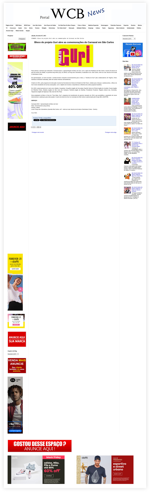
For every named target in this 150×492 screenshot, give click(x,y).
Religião (44, 28)
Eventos (133, 25)
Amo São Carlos (37, 25)
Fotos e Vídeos (82, 25)
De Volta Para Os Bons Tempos (66, 25)
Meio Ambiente (120, 28)
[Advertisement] (17, 162)
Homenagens (104, 25)
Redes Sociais (19, 30)
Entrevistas (52, 28)
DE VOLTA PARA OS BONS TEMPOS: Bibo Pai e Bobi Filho (137, 175)
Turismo (37, 28)
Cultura (98, 28)
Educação (71, 28)
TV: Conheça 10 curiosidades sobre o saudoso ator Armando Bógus (137, 144)
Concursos (13, 28)
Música (140, 25)
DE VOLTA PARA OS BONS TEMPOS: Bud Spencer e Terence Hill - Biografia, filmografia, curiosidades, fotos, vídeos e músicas (133, 83)
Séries (31, 28)
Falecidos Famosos (116, 25)
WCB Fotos (27, 25)
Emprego (90, 28)
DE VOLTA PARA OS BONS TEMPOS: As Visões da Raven (137, 115)
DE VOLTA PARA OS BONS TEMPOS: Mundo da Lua (137, 66)
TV (6, 28)
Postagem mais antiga (110, 132)
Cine (25, 28)
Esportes (126, 25)
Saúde (20, 28)
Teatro (104, 28)
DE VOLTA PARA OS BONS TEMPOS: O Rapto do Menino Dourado (137, 189)
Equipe (28, 30)
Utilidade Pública (81, 28)
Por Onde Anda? (61, 28)
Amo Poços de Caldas (50, 25)
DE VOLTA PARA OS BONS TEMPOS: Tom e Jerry (137, 129)
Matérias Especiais (93, 25)
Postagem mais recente (38, 132)
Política (139, 28)
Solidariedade (130, 28)
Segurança (111, 28)
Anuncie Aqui (9, 30)
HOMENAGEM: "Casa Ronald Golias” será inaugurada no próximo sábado (136, 101)
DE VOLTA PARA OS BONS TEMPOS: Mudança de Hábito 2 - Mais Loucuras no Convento (137, 160)
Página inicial (9, 25)
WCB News (19, 25)
